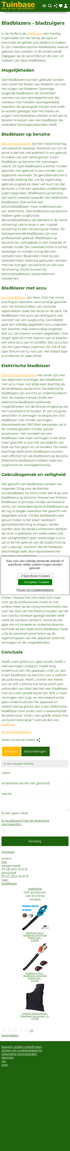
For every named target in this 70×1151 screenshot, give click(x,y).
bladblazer (35, 33)
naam (5, 773)
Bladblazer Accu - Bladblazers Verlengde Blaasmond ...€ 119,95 (35, 977)
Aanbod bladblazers (16, 732)
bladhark (8, 724)
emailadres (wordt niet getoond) (25, 783)
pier (4, 862)
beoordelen (10, 1035)
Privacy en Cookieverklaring (34, 590)
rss (3, 1061)
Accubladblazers (13, 297)
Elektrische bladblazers (18, 375)
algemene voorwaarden (19, 1054)
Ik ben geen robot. (15, 813)
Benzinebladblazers (16, 144)
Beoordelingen (35, 751)
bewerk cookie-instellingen (21, 1047)
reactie (6, 794)
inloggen (8, 852)
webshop (35, 889)
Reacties (11, 751)
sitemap (7, 1057)
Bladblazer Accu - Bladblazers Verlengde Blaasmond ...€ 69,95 (35, 937)
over (4, 1065)
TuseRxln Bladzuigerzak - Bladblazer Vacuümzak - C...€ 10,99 (35, 1016)
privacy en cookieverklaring (21, 1050)
